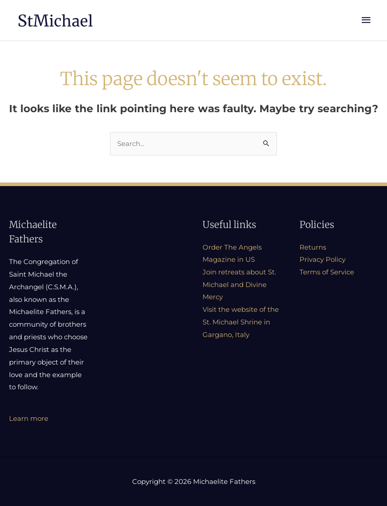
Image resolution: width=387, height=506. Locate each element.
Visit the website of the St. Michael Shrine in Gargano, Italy (241, 323)
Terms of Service (326, 273)
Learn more (28, 419)
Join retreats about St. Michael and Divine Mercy (239, 285)
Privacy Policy (322, 260)
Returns (312, 248)
